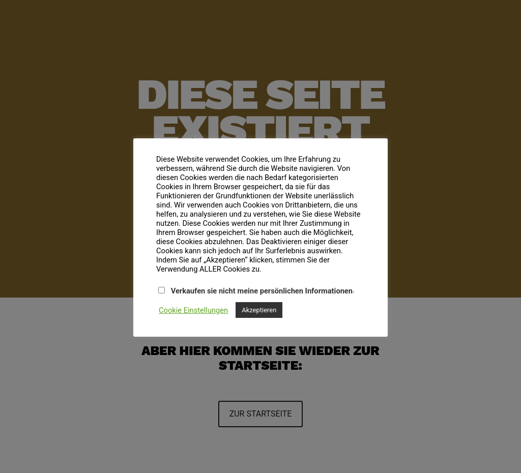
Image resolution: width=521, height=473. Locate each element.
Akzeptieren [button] (259, 310)
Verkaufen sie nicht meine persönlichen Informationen (262, 290)
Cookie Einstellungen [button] (193, 310)
